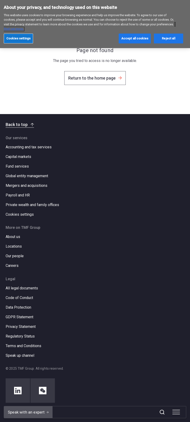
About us (13, 236)
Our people (15, 256)
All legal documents (22, 288)
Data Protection (18, 307)
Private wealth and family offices (32, 205)
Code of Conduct (19, 297)
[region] (95, 24)
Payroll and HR (18, 195)
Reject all (168, 38)
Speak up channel (20, 355)
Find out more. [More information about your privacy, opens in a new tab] (14, 29)
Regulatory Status (20, 336)
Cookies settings (20, 214)
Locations (14, 246)
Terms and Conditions (23, 346)
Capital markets (18, 156)
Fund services (17, 166)
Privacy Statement (21, 326)
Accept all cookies (134, 38)
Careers (12, 265)
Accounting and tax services (29, 147)
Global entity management (27, 176)
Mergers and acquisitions (26, 185)
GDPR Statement (19, 317)
